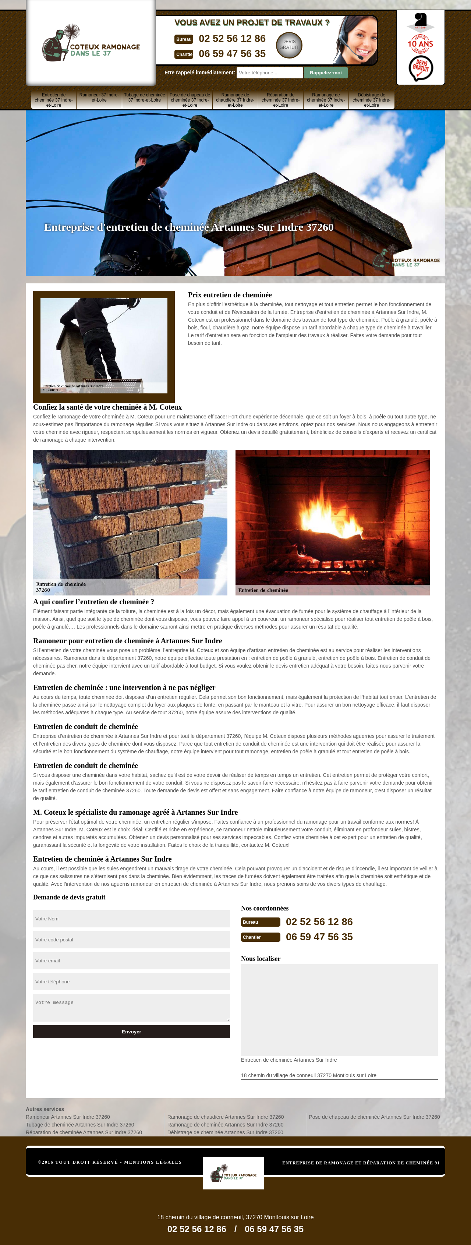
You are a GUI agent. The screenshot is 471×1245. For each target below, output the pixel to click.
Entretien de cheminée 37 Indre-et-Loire (53, 100)
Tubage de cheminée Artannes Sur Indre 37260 (80, 1124)
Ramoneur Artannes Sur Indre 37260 (68, 1116)
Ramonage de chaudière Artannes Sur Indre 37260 (225, 1116)
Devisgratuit (278, 44)
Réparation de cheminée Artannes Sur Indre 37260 (84, 1132)
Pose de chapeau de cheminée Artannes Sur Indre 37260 (374, 1116)
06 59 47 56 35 (219, 53)
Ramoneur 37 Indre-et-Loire (99, 97)
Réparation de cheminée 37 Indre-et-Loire (281, 100)
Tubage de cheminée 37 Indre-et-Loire (144, 97)
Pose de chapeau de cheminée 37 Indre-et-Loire (190, 100)
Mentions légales (153, 1161)
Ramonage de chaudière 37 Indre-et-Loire (235, 100)
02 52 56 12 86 (219, 38)
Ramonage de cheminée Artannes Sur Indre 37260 (225, 1124)
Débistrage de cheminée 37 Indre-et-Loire (371, 100)
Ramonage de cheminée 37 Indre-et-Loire (326, 100)
